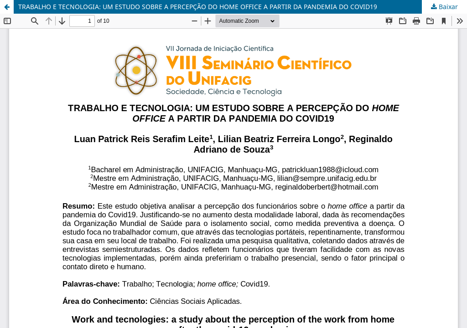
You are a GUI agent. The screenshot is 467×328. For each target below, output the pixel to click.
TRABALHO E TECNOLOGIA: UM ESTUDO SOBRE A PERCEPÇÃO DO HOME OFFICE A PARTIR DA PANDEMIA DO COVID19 (197, 6)
